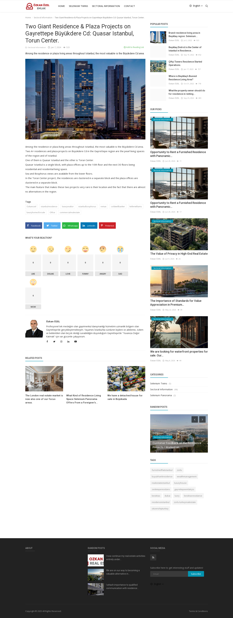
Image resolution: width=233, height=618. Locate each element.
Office (52, 212)
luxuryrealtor (68, 206)
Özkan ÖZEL (53, 321)
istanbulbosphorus (86, 206)
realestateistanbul (161, 482)
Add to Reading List (134, 47)
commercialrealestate (69, 212)
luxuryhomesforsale (36, 212)
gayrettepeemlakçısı (184, 489)
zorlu (179, 470)
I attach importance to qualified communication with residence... (122, 586)
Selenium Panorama (161, 395)
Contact (129, 6)
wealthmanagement (186, 476)
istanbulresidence (49, 206)
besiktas (156, 495)
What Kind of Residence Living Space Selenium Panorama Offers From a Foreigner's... (83, 399)
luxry (177, 495)
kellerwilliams (135, 206)
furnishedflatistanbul (162, 470)
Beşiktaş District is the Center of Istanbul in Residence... (185, 49)
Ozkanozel (31, 206)
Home (61, 6)
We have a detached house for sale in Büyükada (125, 397)
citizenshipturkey (160, 508)
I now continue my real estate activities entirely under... (125, 558)
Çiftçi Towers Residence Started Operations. (185, 63)
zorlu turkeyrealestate (185, 502)
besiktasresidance (193, 495)
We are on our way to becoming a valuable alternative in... (123, 572)
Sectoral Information (106, 6)
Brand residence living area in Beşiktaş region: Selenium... (184, 35)
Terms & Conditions (198, 611)
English (196, 5)
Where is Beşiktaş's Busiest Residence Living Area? (183, 78)
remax (103, 206)
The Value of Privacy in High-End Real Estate (179, 253)
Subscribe (196, 573)
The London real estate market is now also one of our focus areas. (44, 399)
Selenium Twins (78, 6)
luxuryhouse (180, 482)
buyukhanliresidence (162, 476)
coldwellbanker (117, 206)
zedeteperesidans (161, 489)
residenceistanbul (160, 502)
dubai (167, 495)
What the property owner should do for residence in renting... (187, 92)
